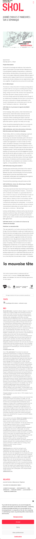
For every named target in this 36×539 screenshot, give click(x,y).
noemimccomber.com (8, 349)
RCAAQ (19, 275)
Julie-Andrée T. (27, 489)
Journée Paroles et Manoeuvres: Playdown (14, 482)
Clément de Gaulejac (9, 488)
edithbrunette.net (7, 471)
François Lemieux (16, 489)
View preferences (18, 532)
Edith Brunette (21, 488)
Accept (18, 522)
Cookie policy (18, 536)
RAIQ (23, 275)
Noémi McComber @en (10, 491)
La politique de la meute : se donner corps (15, 303)
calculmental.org (7, 445)
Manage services (18, 517)
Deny (18, 527)
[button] (33, 501)
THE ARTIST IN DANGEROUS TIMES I (12, 485)
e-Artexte (11, 277)
